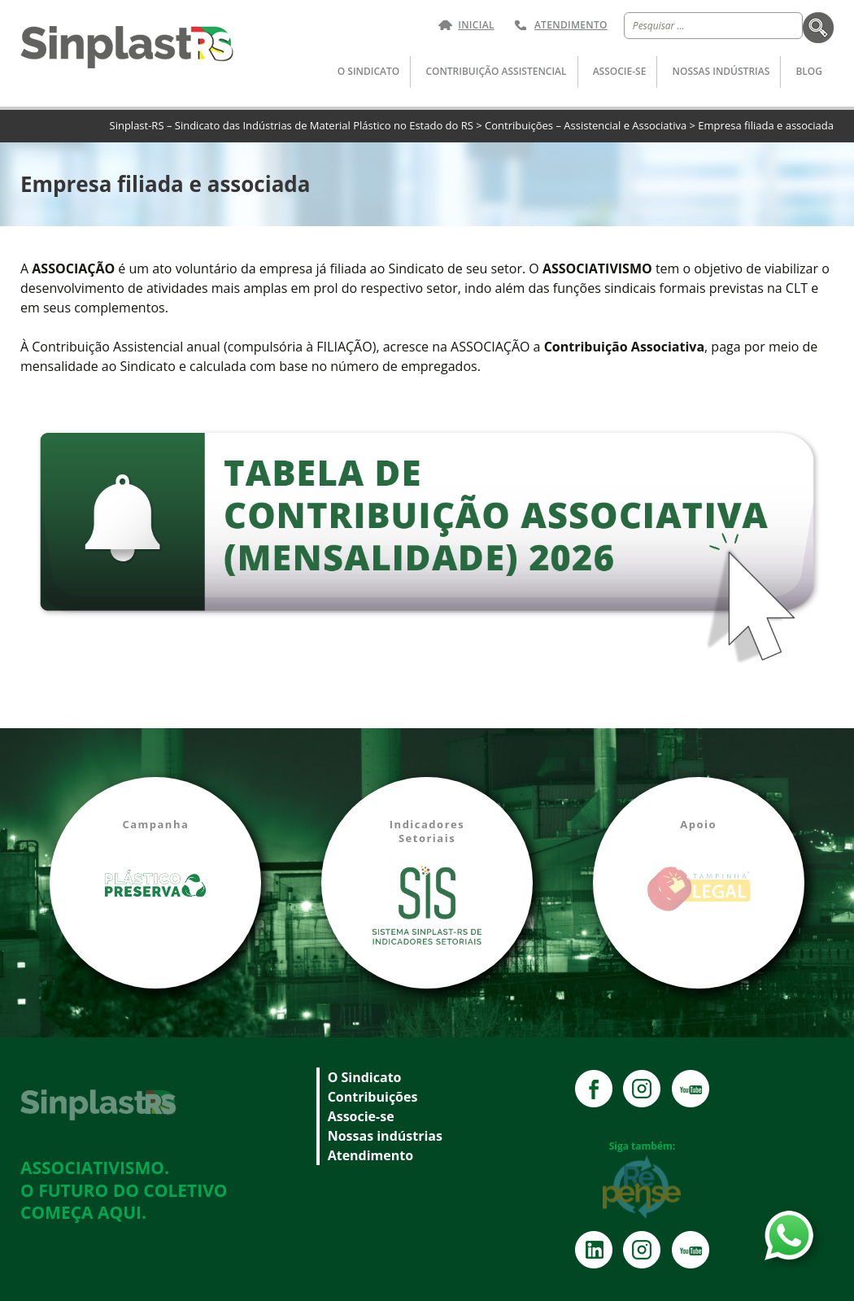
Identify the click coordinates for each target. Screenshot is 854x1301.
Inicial (476, 25)
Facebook (593, 1088)
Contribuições (373, 1097)
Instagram (641, 1088)
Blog (808, 71)
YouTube (690, 1088)
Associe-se (620, 71)
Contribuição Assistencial (495, 71)
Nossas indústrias (721, 71)
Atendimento (571, 25)
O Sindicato (368, 71)
